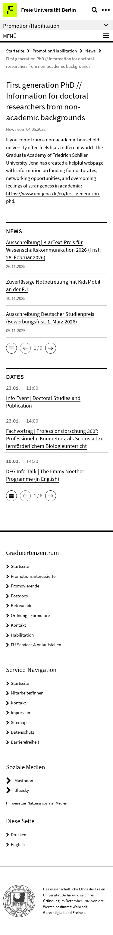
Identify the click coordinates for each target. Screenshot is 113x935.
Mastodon (23, 780)
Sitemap (19, 722)
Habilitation (22, 635)
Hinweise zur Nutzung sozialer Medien (36, 803)
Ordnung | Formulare (30, 615)
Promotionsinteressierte (33, 576)
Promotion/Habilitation (55, 51)
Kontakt (18, 625)
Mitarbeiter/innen (27, 693)
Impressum (21, 712)
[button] (11, 348)
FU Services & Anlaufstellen (36, 644)
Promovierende (25, 586)
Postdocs (19, 596)
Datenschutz (22, 732)
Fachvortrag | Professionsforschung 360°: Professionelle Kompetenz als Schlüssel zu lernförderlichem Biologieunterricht (55, 438)
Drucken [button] (18, 834)
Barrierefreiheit (25, 742)
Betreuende (21, 605)
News (90, 51)
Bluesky (21, 790)
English (18, 844)
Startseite (15, 51)
